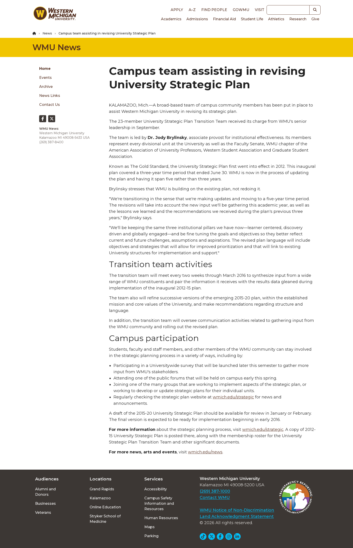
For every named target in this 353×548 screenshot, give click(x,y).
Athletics (276, 19)
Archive (46, 86)
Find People (214, 10)
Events (45, 77)
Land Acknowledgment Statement (237, 516)
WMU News (56, 47)
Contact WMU (215, 497)
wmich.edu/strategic (233, 397)
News (47, 33)
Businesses (45, 503)
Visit (259, 10)
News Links (49, 95)
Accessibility (155, 489)
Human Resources (161, 518)
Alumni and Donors (45, 492)
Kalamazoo (100, 498)
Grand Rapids (102, 489)
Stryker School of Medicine (105, 519)
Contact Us (49, 104)
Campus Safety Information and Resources (159, 503)
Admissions (197, 19)
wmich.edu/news (205, 452)
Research (297, 19)
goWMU (241, 10)
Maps (149, 527)
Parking (151, 536)
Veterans (43, 512)
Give (315, 19)
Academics (171, 19)
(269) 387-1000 (215, 491)
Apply (177, 10)
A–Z (192, 10)
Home (45, 68)
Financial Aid (224, 19)
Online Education (105, 507)
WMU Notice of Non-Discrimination (237, 510)
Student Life (252, 19)
